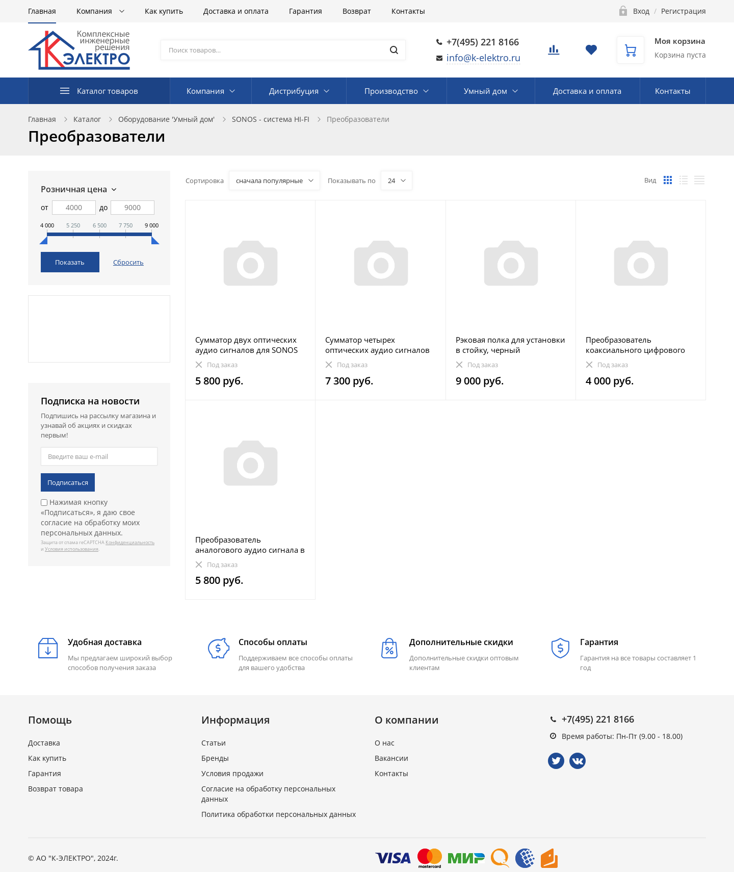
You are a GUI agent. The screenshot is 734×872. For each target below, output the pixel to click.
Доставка (44, 743)
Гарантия (305, 11)
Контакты (408, 11)
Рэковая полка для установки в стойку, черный (510, 345)
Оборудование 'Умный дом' (166, 119)
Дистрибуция (294, 91)
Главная (42, 11)
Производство (391, 91)
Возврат (357, 11)
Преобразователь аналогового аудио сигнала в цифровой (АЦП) (250, 544)
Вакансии (391, 758)
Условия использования (71, 549)
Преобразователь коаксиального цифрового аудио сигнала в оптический (639, 345)
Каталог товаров (107, 91)
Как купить (164, 11)
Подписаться (67, 482)
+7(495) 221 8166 (483, 42)
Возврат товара (55, 788)
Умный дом (485, 91)
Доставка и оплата (236, 11)
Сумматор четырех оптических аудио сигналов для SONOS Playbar (377, 345)
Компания (95, 11)
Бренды (215, 758)
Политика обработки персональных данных (278, 814)
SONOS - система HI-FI (270, 119)
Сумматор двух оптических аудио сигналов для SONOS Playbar (246, 345)
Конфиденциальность (130, 542)
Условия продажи (232, 773)
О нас (385, 743)
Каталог (87, 119)
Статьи (213, 743)
